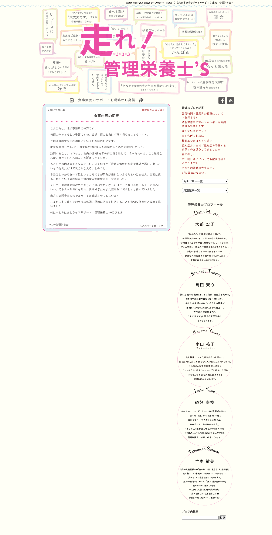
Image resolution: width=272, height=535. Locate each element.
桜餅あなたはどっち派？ (197, 140)
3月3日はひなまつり (194, 172)
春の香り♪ (188, 154)
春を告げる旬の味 (193, 135)
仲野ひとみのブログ (153, 109)
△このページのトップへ (153, 226)
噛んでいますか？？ (194, 130)
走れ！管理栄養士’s (222, 2)
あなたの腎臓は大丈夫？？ (198, 167)
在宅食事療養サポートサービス (192, 2)
